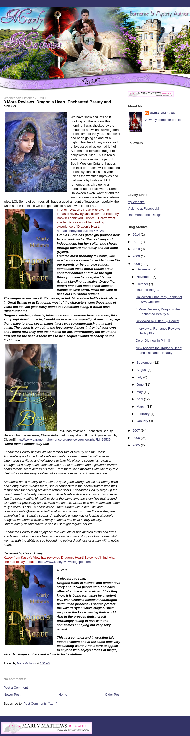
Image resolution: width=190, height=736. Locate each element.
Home (63, 694)
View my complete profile (163, 120)
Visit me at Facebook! (143, 208)
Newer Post (12, 694)
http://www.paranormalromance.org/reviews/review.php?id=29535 (64, 439)
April (140, 399)
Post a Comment (16, 687)
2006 (137, 438)
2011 (137, 242)
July (140, 377)
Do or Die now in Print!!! (153, 340)
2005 (137, 445)
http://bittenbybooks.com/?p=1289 (81, 231)
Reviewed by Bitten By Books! (157, 321)
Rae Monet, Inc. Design (145, 215)
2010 (137, 249)
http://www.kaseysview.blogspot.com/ (65, 562)
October (143, 284)
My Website (136, 202)
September (145, 362)
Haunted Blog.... (147, 290)
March (142, 406)
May (140, 392)
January (143, 421)
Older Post (112, 694)
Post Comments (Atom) (40, 703)
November (145, 277)
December (145, 269)
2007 (137, 430)
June (141, 384)
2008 (137, 264)
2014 (137, 234)
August (142, 370)
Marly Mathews (162, 113)
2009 (137, 256)
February (144, 414)
